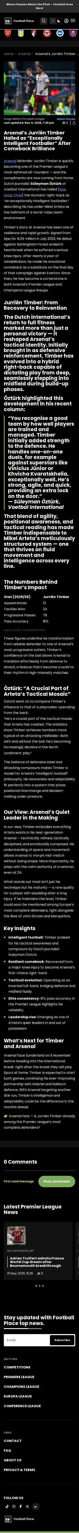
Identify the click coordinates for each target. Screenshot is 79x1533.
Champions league (21, 1386)
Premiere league (19, 1377)
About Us (12, 1460)
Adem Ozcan (66, 119)
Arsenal (24, 53)
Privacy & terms (19, 1469)
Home (9, 53)
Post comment (57, 1181)
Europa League (18, 1396)
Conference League (22, 1406)
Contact (13, 1440)
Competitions (17, 1367)
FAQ (7, 1450)
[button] (36, 1286)
